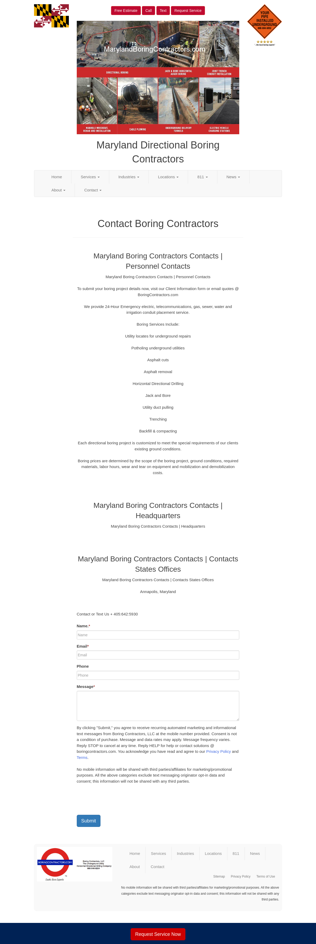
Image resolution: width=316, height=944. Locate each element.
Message (86, 686)
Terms (82, 757)
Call (148, 10)
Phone (83, 666)
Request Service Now (158, 934)
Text (163, 10)
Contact (93, 190)
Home (56, 177)
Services (90, 177)
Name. (83, 626)
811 (202, 177)
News (233, 177)
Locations (168, 177)
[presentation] (117, 800)
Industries (128, 177)
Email (83, 646)
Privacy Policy (218, 751)
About (58, 190)
